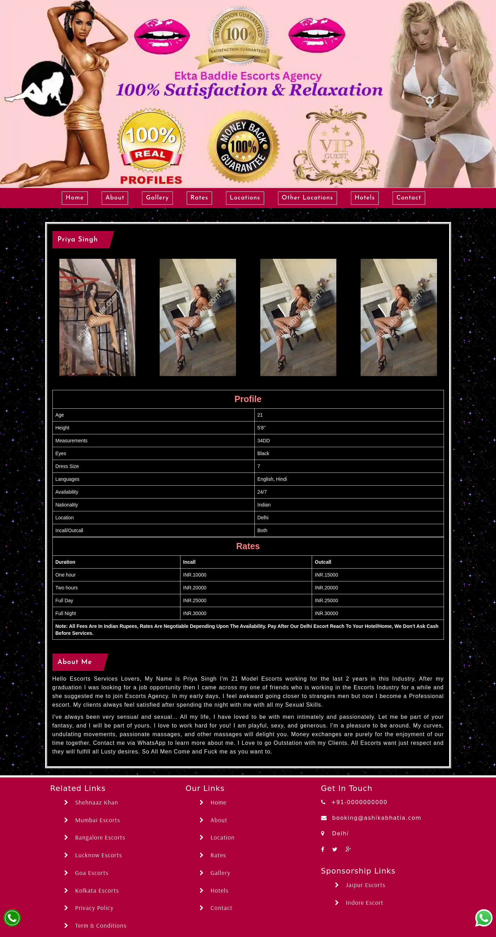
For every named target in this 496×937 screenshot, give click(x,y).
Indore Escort (359, 902)
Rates (199, 198)
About (115, 198)
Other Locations (307, 198)
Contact (408, 198)
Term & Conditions (95, 925)
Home (75, 198)
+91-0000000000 (354, 802)
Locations (245, 198)
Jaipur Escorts (360, 885)
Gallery (157, 198)
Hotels (365, 198)
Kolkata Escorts (91, 890)
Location (217, 837)
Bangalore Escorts (95, 837)
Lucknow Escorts (93, 855)
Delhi (335, 833)
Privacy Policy (89, 908)
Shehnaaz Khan (91, 802)
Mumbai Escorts (92, 820)
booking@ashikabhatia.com (371, 818)
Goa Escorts (86, 873)
